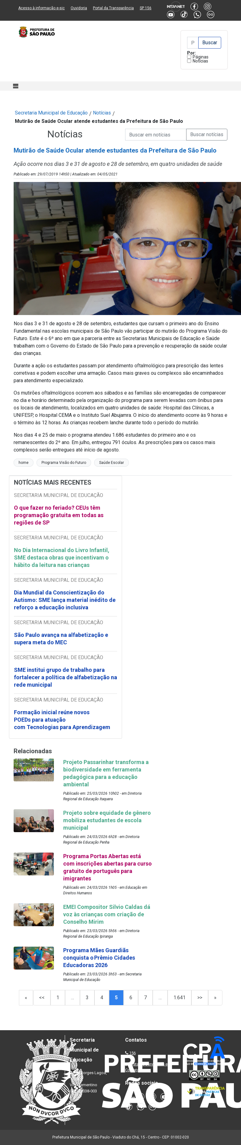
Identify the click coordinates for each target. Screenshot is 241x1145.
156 (132, 1053)
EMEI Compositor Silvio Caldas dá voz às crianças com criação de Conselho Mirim (106, 914)
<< (42, 997)
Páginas (200, 57)
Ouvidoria (79, 8)
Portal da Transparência (113, 8)
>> (199, 997)
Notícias (200, 61)
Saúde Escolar (111, 462)
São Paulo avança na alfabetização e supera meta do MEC (61, 639)
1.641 (179, 997)
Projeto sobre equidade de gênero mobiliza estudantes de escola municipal (107, 820)
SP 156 (145, 8)
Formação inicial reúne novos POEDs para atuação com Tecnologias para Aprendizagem (63, 719)
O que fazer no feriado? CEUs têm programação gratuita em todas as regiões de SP (58, 515)
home (23, 462)
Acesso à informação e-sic (41, 8)
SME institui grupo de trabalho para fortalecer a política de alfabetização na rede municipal (65, 677)
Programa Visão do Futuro (64, 462)
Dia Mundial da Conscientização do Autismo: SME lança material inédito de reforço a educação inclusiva (65, 600)
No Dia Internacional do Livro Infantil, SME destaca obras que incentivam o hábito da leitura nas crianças (61, 557)
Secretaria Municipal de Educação (51, 113)
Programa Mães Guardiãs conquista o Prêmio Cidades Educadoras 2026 (99, 957)
